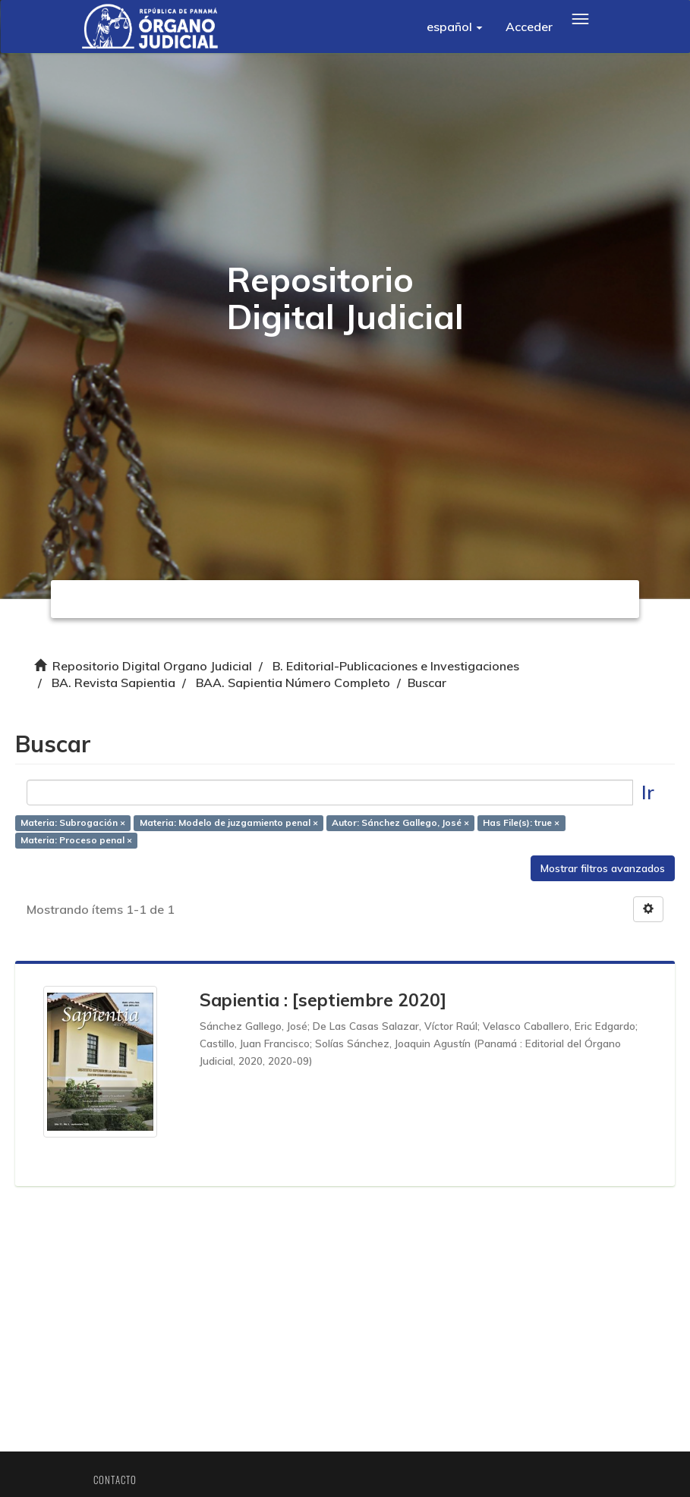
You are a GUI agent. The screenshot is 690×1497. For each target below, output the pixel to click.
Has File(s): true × (525, 826)
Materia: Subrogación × (76, 826)
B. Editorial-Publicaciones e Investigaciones (396, 665)
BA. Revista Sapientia (113, 682)
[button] (454, 26)
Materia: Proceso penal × (80, 843)
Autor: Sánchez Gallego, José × (404, 826)
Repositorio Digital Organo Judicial (152, 665)
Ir (644, 796)
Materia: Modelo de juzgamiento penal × (232, 826)
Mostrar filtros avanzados (599, 872)
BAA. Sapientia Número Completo (293, 682)
